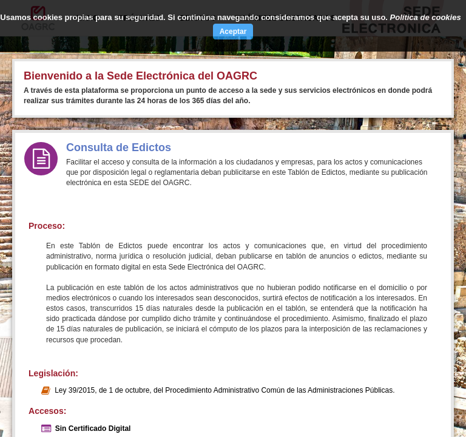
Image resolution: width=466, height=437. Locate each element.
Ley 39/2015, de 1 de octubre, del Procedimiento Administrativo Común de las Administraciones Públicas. (224, 390)
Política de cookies (425, 17)
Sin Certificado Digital (93, 428)
